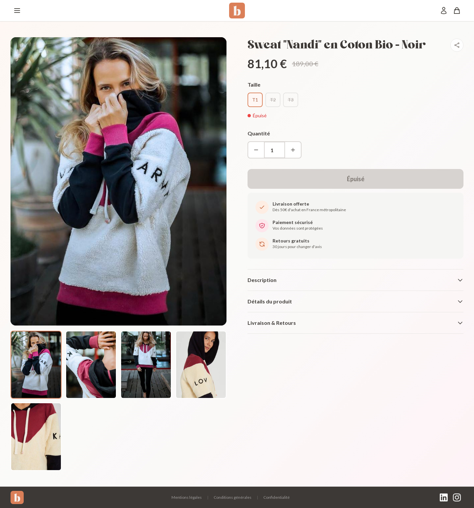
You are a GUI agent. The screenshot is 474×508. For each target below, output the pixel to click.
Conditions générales (232, 497)
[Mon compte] (443, 10)
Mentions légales (186, 497)
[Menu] (17, 10)
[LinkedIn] (443, 497)
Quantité (259, 133)
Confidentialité (276, 497)
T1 (255, 99)
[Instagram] (456, 497)
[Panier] (456, 10)
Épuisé (355, 179)
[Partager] (456, 45)
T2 (273, 99)
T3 (291, 99)
